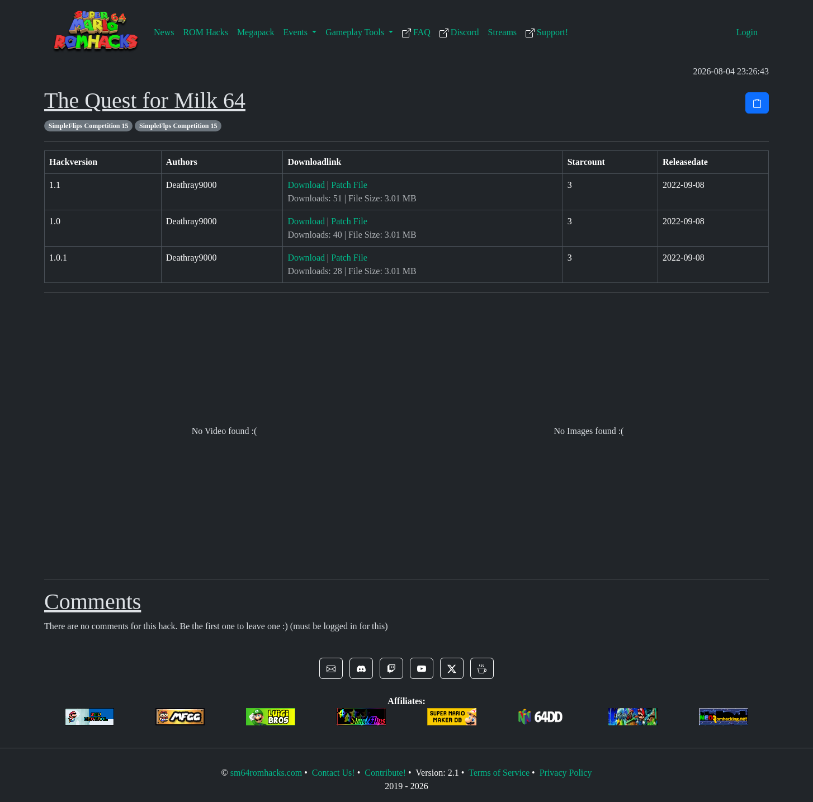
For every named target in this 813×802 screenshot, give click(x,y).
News (164, 32)
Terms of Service (499, 772)
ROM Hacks (205, 32)
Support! (547, 32)
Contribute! (385, 772)
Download (306, 185)
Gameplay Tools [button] (355, 32)
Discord (459, 32)
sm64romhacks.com (266, 772)
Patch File (349, 185)
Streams (502, 32)
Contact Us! (333, 772)
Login (747, 32)
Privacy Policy (566, 772)
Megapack (256, 32)
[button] (331, 668)
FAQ (416, 32)
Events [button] (296, 32)
